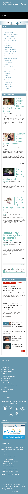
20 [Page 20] (16, 269)
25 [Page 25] (6, 271)
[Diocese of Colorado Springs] (10, 3)
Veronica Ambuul (6, 115)
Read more (22, 128)
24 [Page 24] (4, 271)
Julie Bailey (5, 214)
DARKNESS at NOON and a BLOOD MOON (14, 331)
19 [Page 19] (13, 269)
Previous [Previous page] (10, 269)
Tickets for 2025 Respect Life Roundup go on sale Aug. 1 (8, 201)
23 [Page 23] (23, 269)
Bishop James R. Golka (6, 286)
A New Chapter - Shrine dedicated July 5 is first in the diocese (8, 102)
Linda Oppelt (5, 147)
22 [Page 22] (21, 269)
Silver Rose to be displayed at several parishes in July (8, 172)
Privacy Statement (21, 489)
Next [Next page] (17, 271)
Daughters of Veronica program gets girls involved (8, 137)
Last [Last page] (21, 271)
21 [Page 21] (18, 269)
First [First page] (5, 269)
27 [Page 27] (11, 271)
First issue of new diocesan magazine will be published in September (13, 237)
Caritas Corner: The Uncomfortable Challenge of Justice (17, 324)
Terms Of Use (15, 491)
